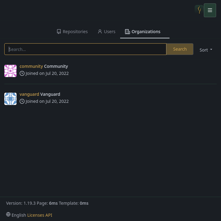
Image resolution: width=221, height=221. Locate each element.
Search (180, 49)
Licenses (35, 215)
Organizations (142, 31)
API (48, 215)
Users (106, 31)
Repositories (72, 31)
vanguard (29, 94)
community (31, 66)
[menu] (205, 50)
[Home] (199, 10)
